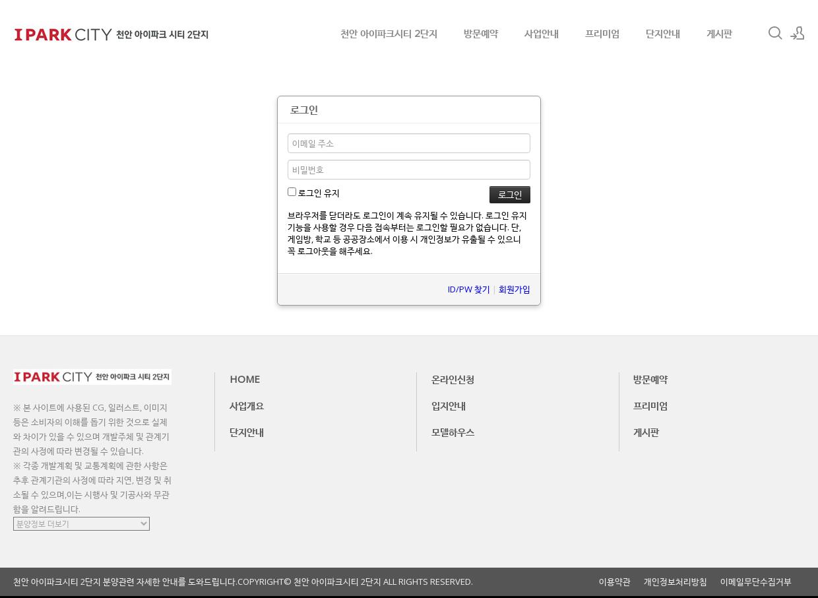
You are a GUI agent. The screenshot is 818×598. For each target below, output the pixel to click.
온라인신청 (452, 378)
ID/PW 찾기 (469, 289)
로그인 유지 (314, 193)
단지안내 (663, 33)
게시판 (719, 33)
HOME (245, 378)
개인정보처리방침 (675, 581)
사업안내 (541, 33)
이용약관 (615, 581)
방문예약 (481, 33)
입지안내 (448, 405)
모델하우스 (452, 431)
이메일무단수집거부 (756, 581)
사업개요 (247, 405)
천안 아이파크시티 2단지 (388, 33)
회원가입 (514, 289)
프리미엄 (602, 33)
